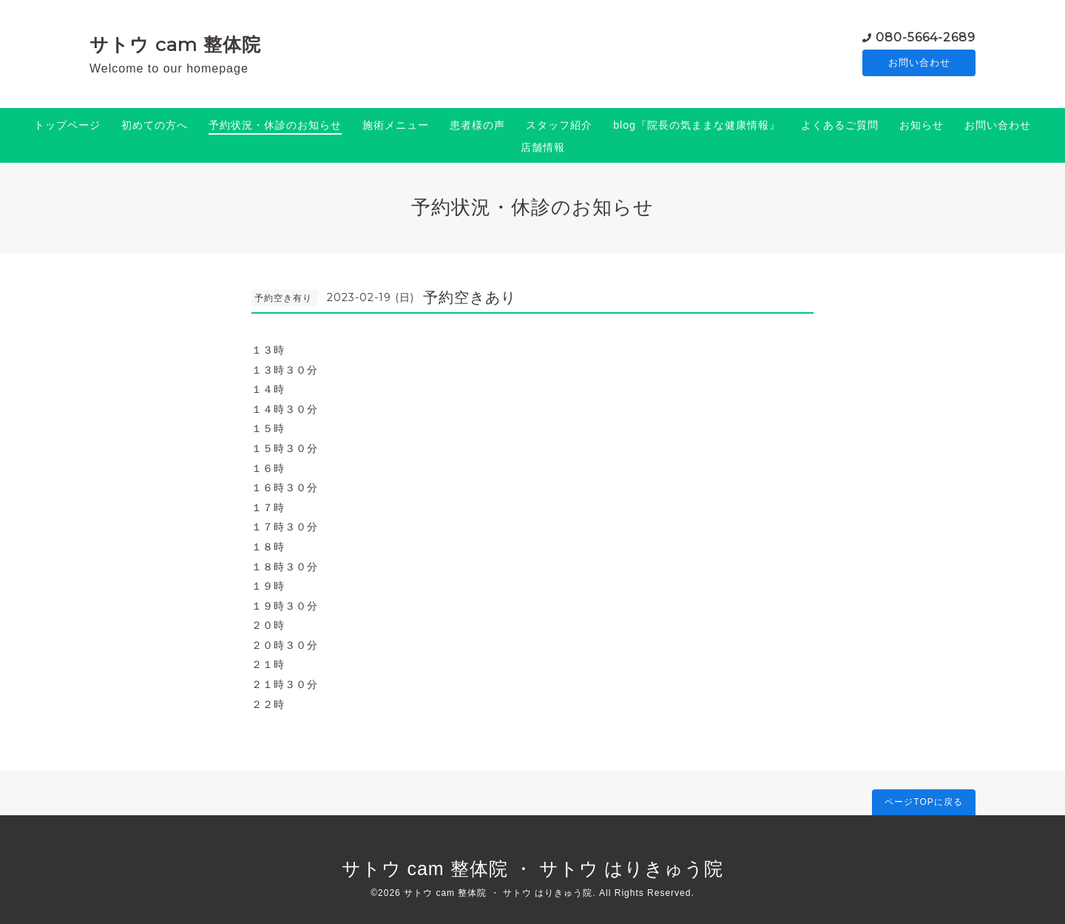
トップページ (67, 125)
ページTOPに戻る (923, 802)
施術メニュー (395, 125)
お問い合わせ (919, 63)
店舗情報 (543, 147)
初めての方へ (154, 125)
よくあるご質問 (840, 125)
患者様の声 (477, 125)
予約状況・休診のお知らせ (275, 125)
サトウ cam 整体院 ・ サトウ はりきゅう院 (533, 868)
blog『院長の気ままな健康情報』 (696, 125)
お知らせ (921, 125)
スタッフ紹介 (559, 125)
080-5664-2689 (926, 37)
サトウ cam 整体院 (175, 44)
